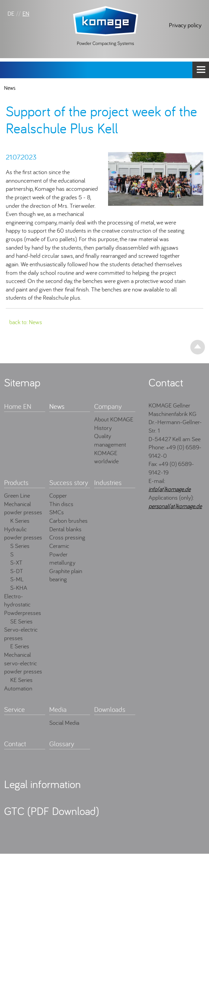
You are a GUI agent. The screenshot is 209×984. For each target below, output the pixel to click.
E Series (19, 646)
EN (25, 13)
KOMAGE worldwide (106, 457)
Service (14, 709)
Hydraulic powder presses (23, 533)
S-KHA (18, 587)
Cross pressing (67, 537)
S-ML (17, 579)
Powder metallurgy (62, 558)
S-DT (16, 571)
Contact (15, 743)
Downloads (109, 709)
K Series (20, 520)
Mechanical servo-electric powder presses (23, 663)
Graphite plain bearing (65, 575)
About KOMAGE (113, 419)
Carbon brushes (68, 520)
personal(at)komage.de (175, 506)
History (103, 428)
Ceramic (59, 546)
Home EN (17, 406)
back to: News (25, 322)
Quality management (110, 440)
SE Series (21, 621)
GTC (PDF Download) (51, 811)
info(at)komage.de (170, 489)
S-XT (16, 562)
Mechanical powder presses (23, 508)
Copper (58, 495)
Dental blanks (65, 529)
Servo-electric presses (21, 634)
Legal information (42, 784)
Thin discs (61, 504)
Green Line (17, 495)
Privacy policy (185, 25)
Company (108, 406)
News (10, 87)
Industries (108, 482)
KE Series (21, 680)
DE (10, 13)
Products (16, 482)
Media (58, 709)
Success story (68, 482)
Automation (18, 688)
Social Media (64, 723)
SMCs (56, 512)
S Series (20, 546)
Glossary (61, 743)
